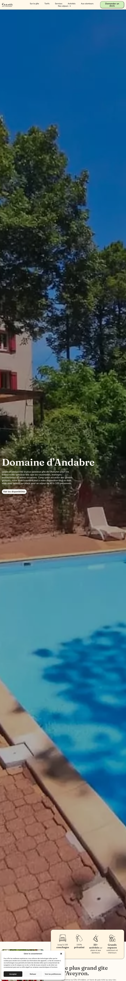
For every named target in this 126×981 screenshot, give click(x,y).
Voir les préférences (53, 974)
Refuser (33, 974)
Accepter (13, 974)
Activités (72, 3)
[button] (61, 953)
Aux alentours (87, 3)
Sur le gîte (34, 3)
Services (58, 3)
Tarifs (47, 3)
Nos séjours (64, 6)
